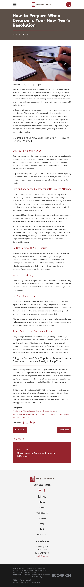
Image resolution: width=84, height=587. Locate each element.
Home (42, 502)
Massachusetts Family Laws (58, 414)
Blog (42, 523)
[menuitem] (15, 582)
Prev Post (19, 429)
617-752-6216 (42, 485)
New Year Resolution (21, 417)
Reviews (42, 518)
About (42, 507)
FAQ (42, 529)
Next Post (64, 429)
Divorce (43, 414)
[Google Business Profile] (39, 490)
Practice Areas (42, 513)
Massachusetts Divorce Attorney (25, 414)
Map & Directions (42, 556)
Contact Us (42, 534)
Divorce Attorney (49, 411)
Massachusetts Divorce (32, 411)
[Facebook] (44, 490)
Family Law (17, 411)
